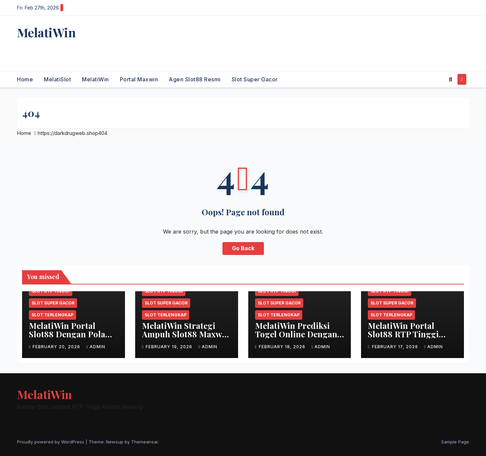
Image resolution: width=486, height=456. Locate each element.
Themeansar (144, 441)
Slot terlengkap (52, 314)
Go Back (243, 248)
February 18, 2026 (283, 346)
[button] (450, 79)
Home (25, 79)
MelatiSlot (57, 79)
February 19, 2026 (170, 346)
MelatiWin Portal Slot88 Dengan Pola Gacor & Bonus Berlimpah (67, 338)
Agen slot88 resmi (195, 79)
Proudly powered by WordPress (51, 441)
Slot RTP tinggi (51, 291)
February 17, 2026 (395, 346)
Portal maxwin (139, 79)
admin (95, 346)
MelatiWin (46, 32)
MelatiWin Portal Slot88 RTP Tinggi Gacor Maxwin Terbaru (403, 338)
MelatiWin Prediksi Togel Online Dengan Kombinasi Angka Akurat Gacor (296, 338)
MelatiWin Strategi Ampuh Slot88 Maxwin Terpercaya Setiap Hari (186, 338)
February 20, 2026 (57, 346)
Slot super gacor (255, 79)
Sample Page (455, 441)
